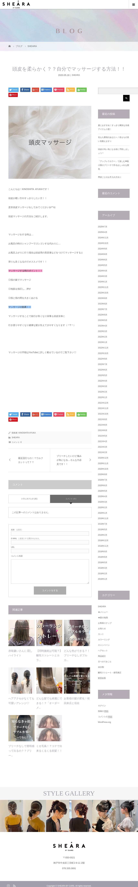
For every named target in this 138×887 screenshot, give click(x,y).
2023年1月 (102, 342)
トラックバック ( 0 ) (29, 499)
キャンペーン (104, 645)
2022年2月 (102, 392)
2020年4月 (102, 496)
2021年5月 (102, 436)
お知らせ (102, 628)
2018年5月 (102, 562)
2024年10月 (103, 243)
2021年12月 (103, 403)
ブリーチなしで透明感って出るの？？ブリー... (21, 751)
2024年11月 (103, 238)
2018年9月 (102, 551)
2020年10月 (103, 469)
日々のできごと (105, 661)
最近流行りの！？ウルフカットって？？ (30, 460)
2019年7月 (102, 524)
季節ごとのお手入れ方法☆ (109, 177)
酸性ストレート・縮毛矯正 (109, 672)
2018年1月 (102, 579)
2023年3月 (102, 331)
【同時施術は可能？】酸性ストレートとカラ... (49, 655)
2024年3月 (102, 276)
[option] (23, 816)
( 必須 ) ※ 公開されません (25, 538)
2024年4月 (102, 271)
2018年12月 (103, 540)
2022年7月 (102, 364)
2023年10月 (103, 293)
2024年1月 (102, 282)
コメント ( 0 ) (71, 499)
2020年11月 (103, 463)
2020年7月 (102, 480)
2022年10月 (103, 353)
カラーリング (104, 639)
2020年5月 (102, 491)
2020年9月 (102, 474)
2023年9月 (102, 298)
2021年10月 (103, 414)
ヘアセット (103, 650)
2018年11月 (103, 546)
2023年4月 (102, 326)
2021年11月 (103, 408)
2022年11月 (103, 348)
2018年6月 (102, 557)
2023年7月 (102, 309)
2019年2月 (102, 535)
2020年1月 (102, 513)
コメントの (105, 717)
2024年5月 (102, 265)
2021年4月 (102, 441)
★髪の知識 (103, 617)
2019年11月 (103, 518)
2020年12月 (103, 458)
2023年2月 (102, 337)
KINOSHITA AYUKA (27, 433)
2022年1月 (102, 397)
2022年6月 (102, 370)
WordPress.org (104, 722)
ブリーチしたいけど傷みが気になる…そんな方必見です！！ (69, 460)
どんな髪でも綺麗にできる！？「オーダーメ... (49, 703)
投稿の (103, 711)
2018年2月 (102, 573)
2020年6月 (102, 485)
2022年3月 (102, 386)
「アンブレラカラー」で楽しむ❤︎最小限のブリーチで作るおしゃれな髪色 (113, 165)
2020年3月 (102, 502)
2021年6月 (102, 430)
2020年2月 (102, 507)
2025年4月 (102, 232)
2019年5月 (102, 529)
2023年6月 (102, 315)
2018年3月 (102, 568)
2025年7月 (102, 227)
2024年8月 (102, 254)
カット (101, 634)
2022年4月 (102, 381)
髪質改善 (102, 678)
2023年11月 (103, 287)
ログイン (102, 706)
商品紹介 (102, 656)
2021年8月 (102, 425)
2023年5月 (102, 320)
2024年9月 (102, 249)
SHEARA (76, 75)
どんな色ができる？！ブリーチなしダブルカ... (77, 655)
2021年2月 (102, 452)
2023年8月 (102, 304)
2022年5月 (102, 375)
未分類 (101, 667)
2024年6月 (102, 260)
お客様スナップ (105, 623)
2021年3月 (102, 447)
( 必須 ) (16, 530)
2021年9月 (102, 419)
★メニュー (103, 612)
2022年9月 (102, 359)
